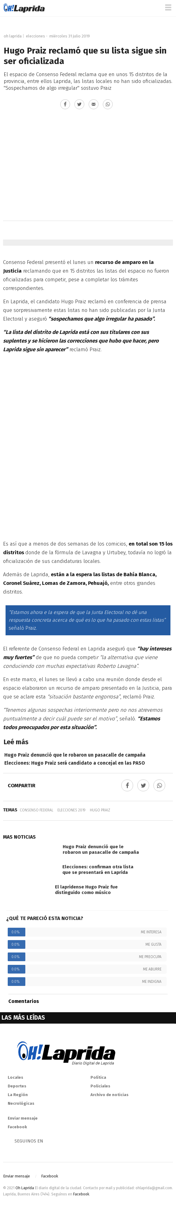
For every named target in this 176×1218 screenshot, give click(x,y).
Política (98, 1077)
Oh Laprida (13, 36)
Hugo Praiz (100, 810)
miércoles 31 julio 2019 (69, 36)
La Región (18, 1094)
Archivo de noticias (109, 1094)
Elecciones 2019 (71, 810)
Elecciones (35, 36)
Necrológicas (21, 1103)
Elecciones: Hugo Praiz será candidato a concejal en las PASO (74, 763)
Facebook (17, 1127)
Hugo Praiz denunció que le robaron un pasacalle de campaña (74, 755)
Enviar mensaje (23, 1118)
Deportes (17, 1086)
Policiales (100, 1086)
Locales (15, 1077)
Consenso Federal (36, 810)
